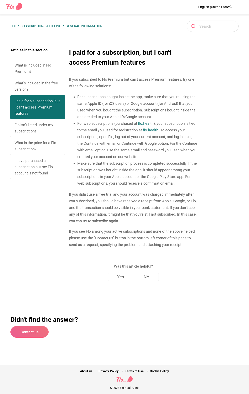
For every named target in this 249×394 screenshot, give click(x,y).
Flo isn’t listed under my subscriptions (34, 128)
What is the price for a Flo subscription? (35, 146)
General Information (84, 26)
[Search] (213, 26)
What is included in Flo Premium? (33, 68)
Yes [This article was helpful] (120, 276)
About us (86, 371)
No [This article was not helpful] (146, 276)
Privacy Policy (109, 371)
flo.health (146, 123)
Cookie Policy (159, 371)
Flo (13, 26)
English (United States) (218, 7)
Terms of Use (134, 371)
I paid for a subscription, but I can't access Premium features (37, 107)
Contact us (29, 332)
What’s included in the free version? (36, 86)
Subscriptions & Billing (41, 26)
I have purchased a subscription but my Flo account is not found (34, 166)
